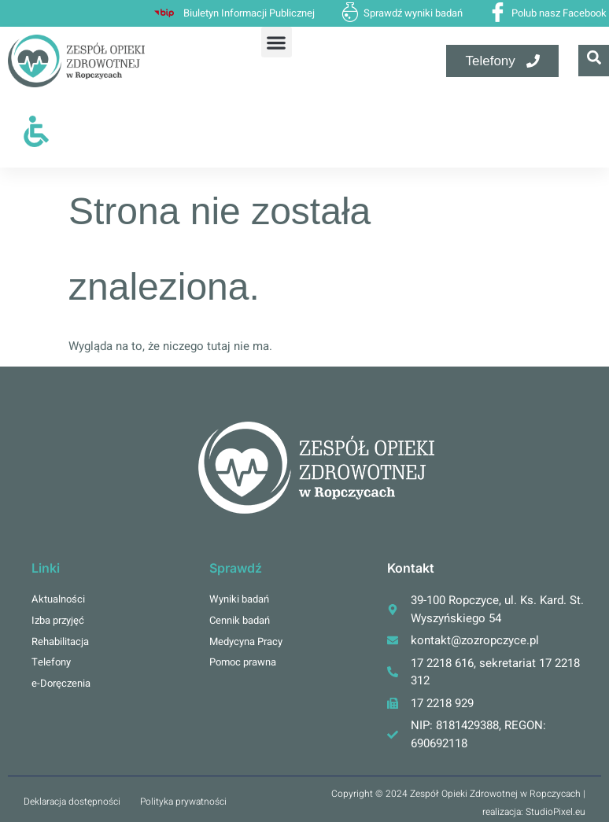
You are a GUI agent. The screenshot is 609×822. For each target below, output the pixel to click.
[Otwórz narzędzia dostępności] (36, 131)
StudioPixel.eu (555, 812)
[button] (275, 42)
